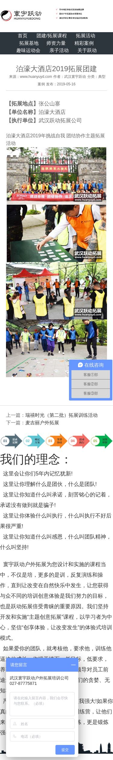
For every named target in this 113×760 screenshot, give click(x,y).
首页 (22, 35)
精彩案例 (84, 43)
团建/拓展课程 (51, 35)
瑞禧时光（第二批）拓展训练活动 (61, 415)
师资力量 (56, 43)
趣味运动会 (28, 50)
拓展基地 (29, 43)
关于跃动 (87, 50)
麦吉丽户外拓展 (42, 422)
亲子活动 (59, 50)
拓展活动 (85, 35)
